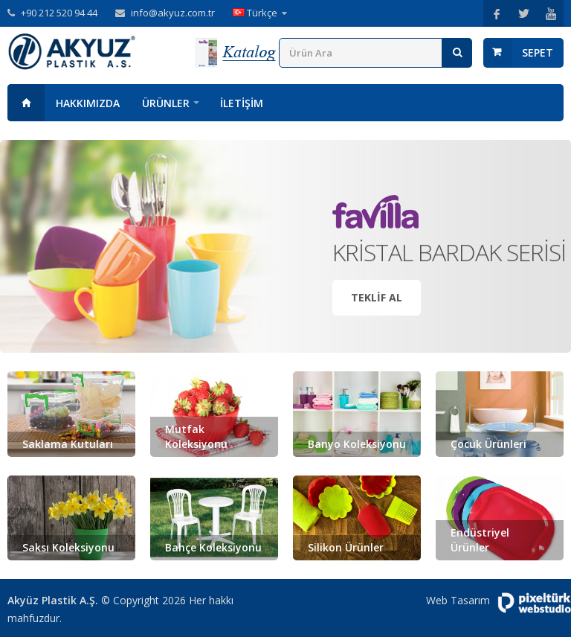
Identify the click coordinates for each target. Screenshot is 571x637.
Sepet (537, 52)
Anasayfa (26, 102)
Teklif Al (376, 297)
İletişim (241, 103)
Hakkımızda (88, 103)
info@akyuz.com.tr (173, 12)
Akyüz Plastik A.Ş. (52, 600)
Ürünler (166, 103)
